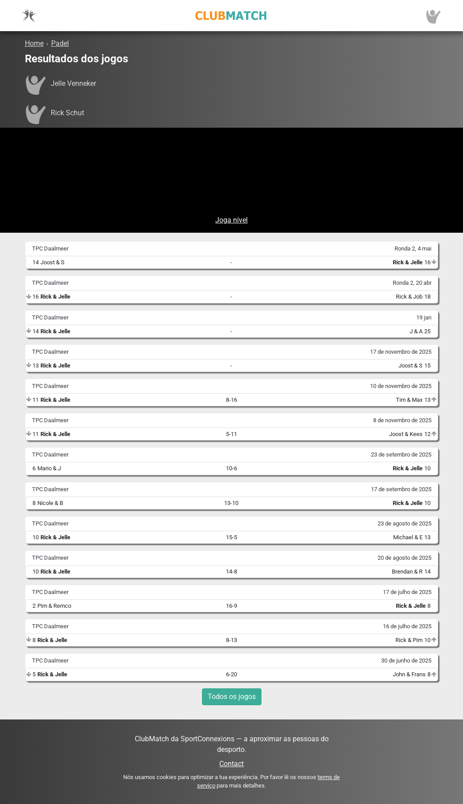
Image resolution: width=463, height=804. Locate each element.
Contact (231, 764)
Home (34, 43)
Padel (60, 43)
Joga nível (231, 220)
